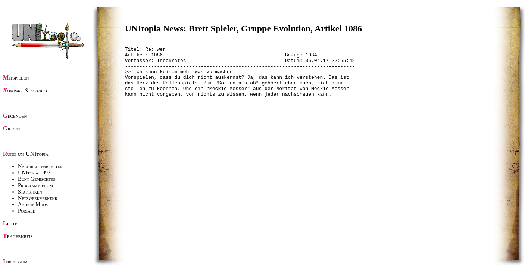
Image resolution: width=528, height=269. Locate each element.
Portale (26, 211)
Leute (10, 223)
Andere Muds (33, 204)
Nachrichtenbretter (40, 166)
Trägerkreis (18, 236)
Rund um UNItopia (26, 154)
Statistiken (30, 192)
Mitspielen (16, 77)
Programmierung (36, 185)
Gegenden (15, 115)
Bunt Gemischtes (36, 179)
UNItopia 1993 (34, 173)
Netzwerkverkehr (37, 198)
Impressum (15, 261)
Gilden (11, 128)
